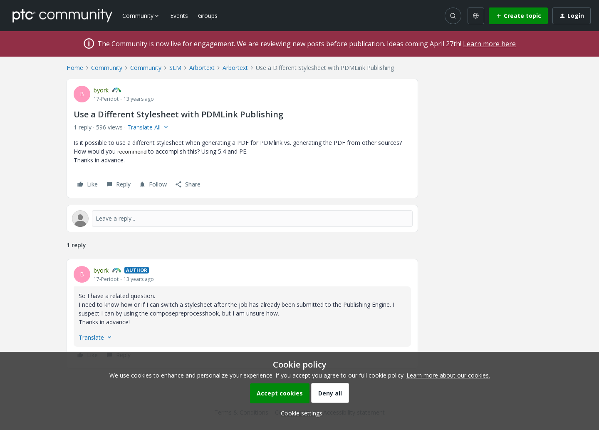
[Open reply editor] (242, 218)
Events (179, 16)
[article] (242, 314)
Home (75, 68)
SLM (175, 68)
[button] (518, 15)
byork (101, 90)
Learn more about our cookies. (448, 375)
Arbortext (202, 68)
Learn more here (489, 43)
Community (106, 68)
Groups (208, 16)
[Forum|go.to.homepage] (62, 15)
